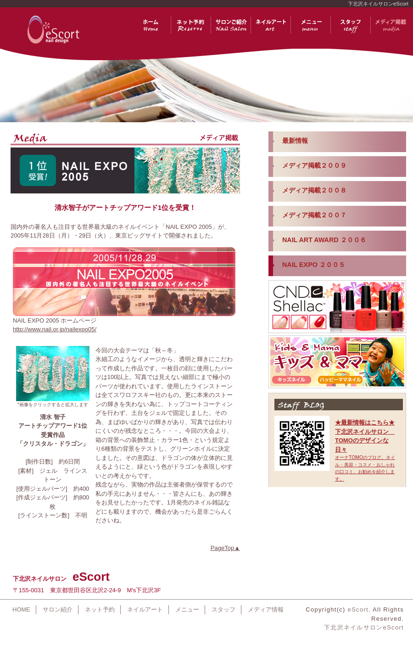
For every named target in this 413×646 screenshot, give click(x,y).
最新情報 (295, 140)
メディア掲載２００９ (314, 165)
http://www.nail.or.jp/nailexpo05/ (54, 329)
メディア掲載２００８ (314, 190)
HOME (21, 609)
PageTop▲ (225, 547)
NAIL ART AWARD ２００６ (324, 240)
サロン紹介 (58, 609)
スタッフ (223, 609)
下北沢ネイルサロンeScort (364, 627)
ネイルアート (145, 609)
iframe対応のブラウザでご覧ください (337, 383)
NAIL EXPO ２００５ (313, 264)
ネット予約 (100, 609)
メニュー (187, 609)
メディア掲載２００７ (314, 215)
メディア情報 (266, 609)
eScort (358, 609)
